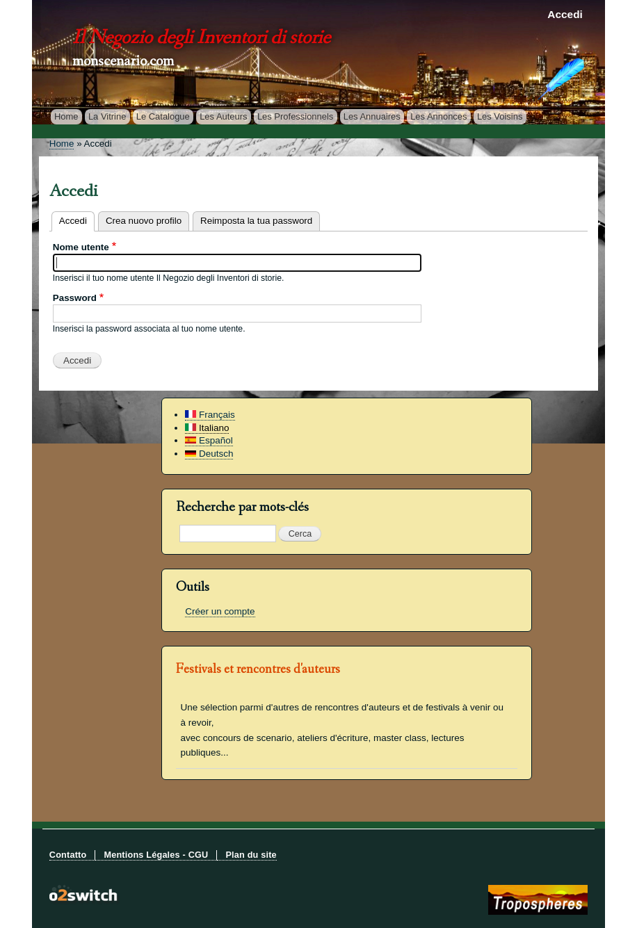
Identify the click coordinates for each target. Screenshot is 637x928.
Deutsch (209, 453)
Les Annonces (438, 116)
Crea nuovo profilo (144, 220)
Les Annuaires (372, 116)
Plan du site (250, 855)
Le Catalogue (163, 116)
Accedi (565, 14)
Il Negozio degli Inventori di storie (201, 39)
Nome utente (81, 247)
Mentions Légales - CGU (156, 855)
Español (208, 440)
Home (66, 116)
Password (75, 298)
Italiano (207, 428)
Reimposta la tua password (256, 220)
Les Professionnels (295, 116)
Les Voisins (500, 116)
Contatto (68, 855)
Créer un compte (220, 611)
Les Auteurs (223, 116)
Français (209, 414)
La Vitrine (107, 116)
